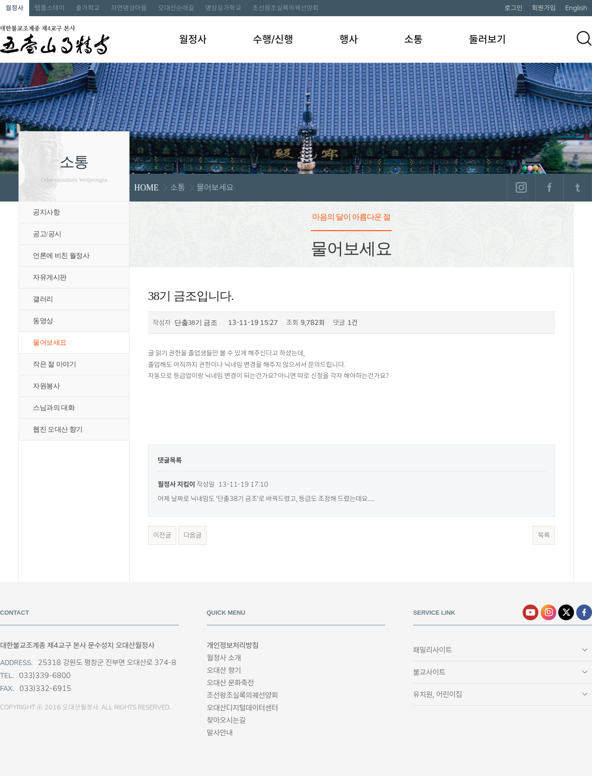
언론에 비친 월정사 (61, 255)
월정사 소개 (224, 658)
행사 (348, 39)
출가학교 (88, 8)
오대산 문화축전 (230, 683)
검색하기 (584, 38)
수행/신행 (273, 39)
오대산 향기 (224, 670)
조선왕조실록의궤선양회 (286, 8)
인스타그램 (521, 188)
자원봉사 (46, 386)
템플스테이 (50, 8)
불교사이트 (429, 672)
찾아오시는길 (226, 720)
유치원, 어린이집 (437, 694)
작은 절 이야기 (54, 364)
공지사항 (46, 212)
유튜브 (530, 612)
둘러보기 (487, 39)
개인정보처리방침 (233, 645)
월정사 (15, 8)
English (576, 8)
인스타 (548, 612)
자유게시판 (50, 277)
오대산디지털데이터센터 (242, 708)
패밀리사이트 (432, 650)
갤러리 (43, 299)
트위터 (577, 188)
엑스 (566, 612)
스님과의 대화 (53, 407)
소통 (413, 39)
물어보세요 (50, 342)
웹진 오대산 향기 (58, 429)
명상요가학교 (223, 8)
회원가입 (544, 8)
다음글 (193, 535)
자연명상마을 (129, 8)
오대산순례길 (176, 8)
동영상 (43, 320)
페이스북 (549, 188)
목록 (544, 535)
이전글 (162, 535)
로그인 (514, 8)
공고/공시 (47, 234)
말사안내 (220, 733)
